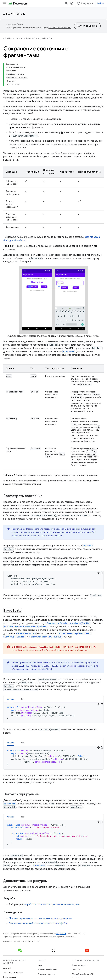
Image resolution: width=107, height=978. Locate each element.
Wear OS (76, 969)
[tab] (10, 699)
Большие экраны (79, 965)
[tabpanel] (53, 712)
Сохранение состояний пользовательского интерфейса (38, 923)
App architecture (14, 14)
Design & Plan (28, 38)
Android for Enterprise (13, 972)
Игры (40, 965)
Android (7, 968)
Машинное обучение (47, 969)
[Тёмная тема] (98, 572)
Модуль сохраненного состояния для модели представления (40, 918)
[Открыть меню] (4, 3)
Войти (100, 3)
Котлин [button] (10, 699)
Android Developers (11, 38)
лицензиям (61, 933)
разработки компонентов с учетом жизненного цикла (51, 904)
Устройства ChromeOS (82, 974)
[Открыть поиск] (66, 3)
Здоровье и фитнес (46, 974)
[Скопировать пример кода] (102, 572)
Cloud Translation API (59, 27)
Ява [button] (22, 699)
